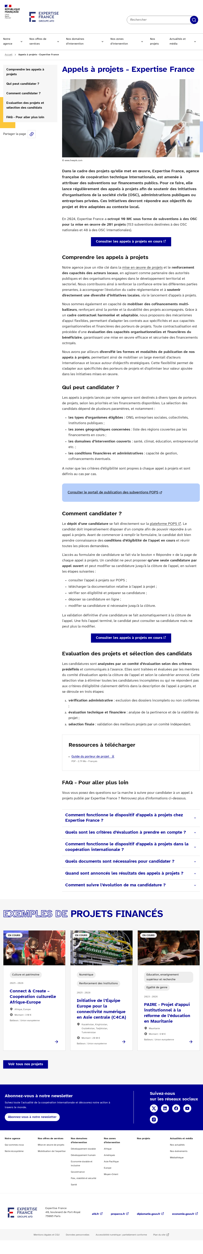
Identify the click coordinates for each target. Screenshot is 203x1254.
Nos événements (178, 1151)
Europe (107, 1168)
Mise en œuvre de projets (51, 1145)
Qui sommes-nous (14, 1145)
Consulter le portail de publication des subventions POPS (113, 492)
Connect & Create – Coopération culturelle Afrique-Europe (33, 997)
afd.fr (95, 1214)
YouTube (187, 1108)
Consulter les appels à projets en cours (129, 242)
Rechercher (194, 20)
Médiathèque (176, 1157)
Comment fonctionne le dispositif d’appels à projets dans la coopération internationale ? (126, 847)
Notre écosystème (14, 1151)
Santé (74, 1184)
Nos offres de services (37, 41)
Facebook (176, 1108)
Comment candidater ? (23, 93)
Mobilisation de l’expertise (51, 1151)
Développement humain (83, 1155)
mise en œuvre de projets (142, 268)
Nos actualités (177, 1145)
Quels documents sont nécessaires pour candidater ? (119, 861)
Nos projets (154, 41)
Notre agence (7, 41)
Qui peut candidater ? (22, 84)
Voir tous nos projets (25, 1064)
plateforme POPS (163, 524)
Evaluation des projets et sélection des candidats (25, 105)
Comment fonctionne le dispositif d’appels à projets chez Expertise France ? (124, 818)
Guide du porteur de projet (90, 756)
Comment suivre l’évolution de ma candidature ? (115, 885)
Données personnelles (77, 1235)
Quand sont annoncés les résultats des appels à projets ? (124, 873)
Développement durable (83, 1149)
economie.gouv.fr (183, 1214)
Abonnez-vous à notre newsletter (32, 1117)
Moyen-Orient (111, 1174)
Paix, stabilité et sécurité (83, 1178)
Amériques (109, 1155)
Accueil (8, 54)
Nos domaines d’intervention (75, 41)
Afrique (107, 1149)
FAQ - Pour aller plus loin (25, 117)
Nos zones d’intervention (119, 41)
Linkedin (165, 1108)
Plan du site (159, 1235)
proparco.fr (118, 1214)
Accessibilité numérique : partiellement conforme (121, 1235)
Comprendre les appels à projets (25, 72)
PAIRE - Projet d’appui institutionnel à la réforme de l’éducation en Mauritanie (167, 1013)
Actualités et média (178, 41)
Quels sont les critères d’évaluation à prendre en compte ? (125, 832)
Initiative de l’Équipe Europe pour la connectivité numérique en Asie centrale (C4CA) (101, 1009)
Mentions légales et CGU (47, 1235)
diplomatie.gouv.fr (148, 1214)
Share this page (32, 134)
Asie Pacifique (111, 1161)
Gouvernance (78, 1172)
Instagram (154, 1119)
